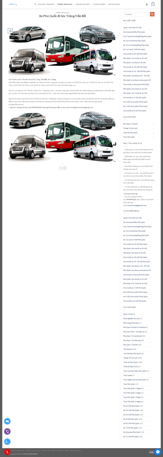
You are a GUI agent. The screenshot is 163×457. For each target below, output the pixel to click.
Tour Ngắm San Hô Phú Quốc (134, 380)
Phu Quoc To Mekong (131, 340)
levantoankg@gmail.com (137, 205)
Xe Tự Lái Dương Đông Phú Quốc (136, 45)
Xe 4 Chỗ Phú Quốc (130, 419)
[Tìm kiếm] (35, 4)
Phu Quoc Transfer (47, 4)
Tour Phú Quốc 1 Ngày (132, 388)
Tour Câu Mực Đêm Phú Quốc (135, 371)
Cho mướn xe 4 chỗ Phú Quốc (134, 111)
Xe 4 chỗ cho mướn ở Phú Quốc (135, 102)
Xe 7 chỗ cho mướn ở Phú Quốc (135, 106)
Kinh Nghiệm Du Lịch (131, 318)
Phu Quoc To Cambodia (132, 336)
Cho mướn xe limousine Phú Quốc (136, 84)
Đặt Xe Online (114, 4)
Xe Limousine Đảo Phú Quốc (134, 32)
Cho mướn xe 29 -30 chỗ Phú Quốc (136, 71)
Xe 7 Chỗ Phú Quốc (130, 428)
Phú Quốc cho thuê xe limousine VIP (137, 80)
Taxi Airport (128, 349)
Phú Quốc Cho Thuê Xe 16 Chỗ (135, 93)
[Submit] (152, 14)
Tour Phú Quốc (100, 4)
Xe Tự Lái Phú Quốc (131, 436)
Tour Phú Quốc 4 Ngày (132, 401)
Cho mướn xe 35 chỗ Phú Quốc (135, 67)
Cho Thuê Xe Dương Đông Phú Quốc (137, 36)
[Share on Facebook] (60, 168)
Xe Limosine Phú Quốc (132, 432)
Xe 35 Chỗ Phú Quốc (131, 415)
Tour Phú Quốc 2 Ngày (132, 393)
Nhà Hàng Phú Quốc (131, 323)
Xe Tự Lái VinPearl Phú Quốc (134, 41)
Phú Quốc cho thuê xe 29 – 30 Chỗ (136, 76)
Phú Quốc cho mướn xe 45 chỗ (135, 58)
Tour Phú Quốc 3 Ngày (132, 397)
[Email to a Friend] (64, 168)
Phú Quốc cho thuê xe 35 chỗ (134, 62)
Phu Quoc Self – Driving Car (134, 331)
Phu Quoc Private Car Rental (134, 327)
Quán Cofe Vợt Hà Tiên (132, 27)
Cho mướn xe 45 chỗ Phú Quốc (135, 54)
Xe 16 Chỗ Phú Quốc (131, 406)
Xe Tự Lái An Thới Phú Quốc (134, 49)
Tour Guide (127, 375)
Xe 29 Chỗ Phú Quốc (131, 410)
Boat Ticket (128, 314)
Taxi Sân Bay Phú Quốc (132, 353)
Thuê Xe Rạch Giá (130, 366)
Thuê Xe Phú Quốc (83, 4)
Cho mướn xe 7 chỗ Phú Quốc (134, 97)
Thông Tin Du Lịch (65, 4)
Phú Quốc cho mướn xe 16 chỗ (135, 89)
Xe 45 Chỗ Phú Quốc (131, 423)
